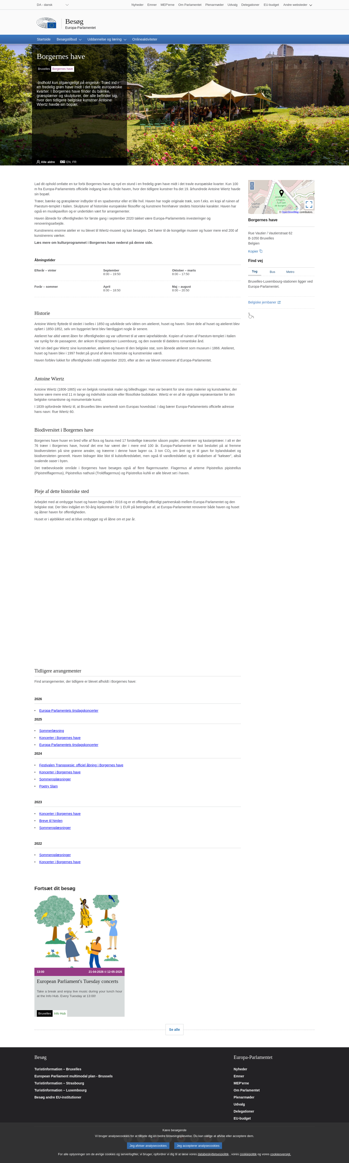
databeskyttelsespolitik (213, 1154)
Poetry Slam (48, 786)
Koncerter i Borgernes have (59, 738)
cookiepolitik (248, 1154)
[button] (298, 4)
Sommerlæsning (51, 731)
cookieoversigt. (280, 1154)
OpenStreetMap (290, 212)
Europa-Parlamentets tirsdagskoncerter (68, 711)
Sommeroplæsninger (55, 779)
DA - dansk (44, 5)
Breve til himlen (51, 821)
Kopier (253, 251)
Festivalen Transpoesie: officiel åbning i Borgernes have (81, 765)
